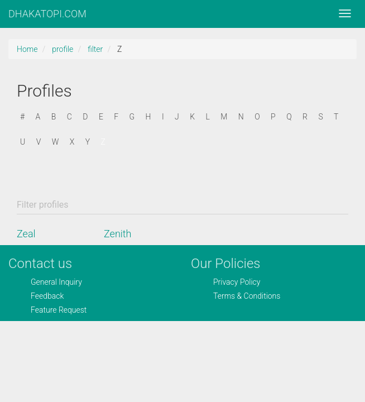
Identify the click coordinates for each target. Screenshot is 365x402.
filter (95, 49)
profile (62, 49)
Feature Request (59, 309)
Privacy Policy (236, 281)
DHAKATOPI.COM (47, 14)
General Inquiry (56, 281)
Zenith (118, 234)
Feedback (47, 295)
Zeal (26, 234)
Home (27, 49)
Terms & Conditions (246, 295)
